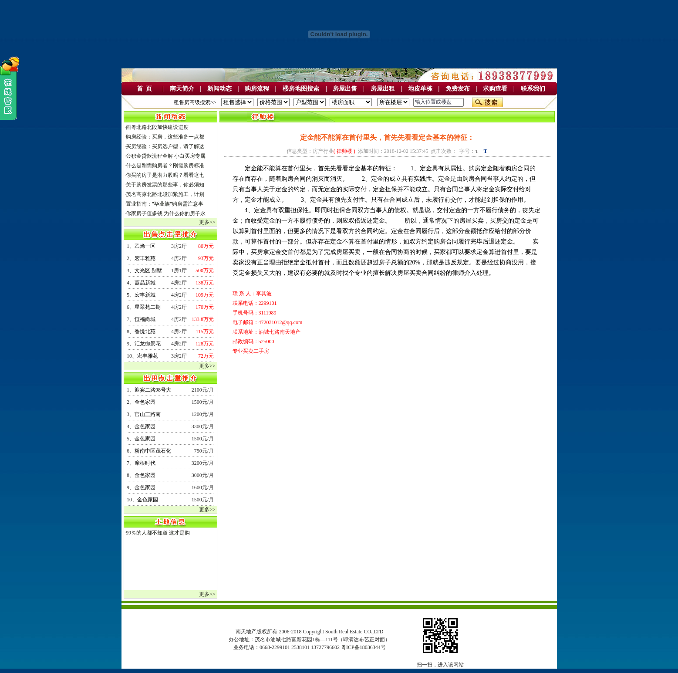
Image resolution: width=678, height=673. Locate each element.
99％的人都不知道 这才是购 (158, 533)
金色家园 (145, 402)
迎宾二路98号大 (153, 390)
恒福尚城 (145, 319)
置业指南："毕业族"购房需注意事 (164, 204)
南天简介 (182, 88)
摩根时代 (145, 463)
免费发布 (457, 88)
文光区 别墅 (148, 270)
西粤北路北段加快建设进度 (157, 127)
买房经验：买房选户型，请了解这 (165, 146)
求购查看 (495, 88)
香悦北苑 (145, 331)
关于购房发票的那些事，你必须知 (165, 185)
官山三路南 (148, 414)
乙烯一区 (145, 246)
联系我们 (533, 88)
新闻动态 (219, 88)
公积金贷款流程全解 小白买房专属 (166, 156)
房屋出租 (383, 88)
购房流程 (257, 88)
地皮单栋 (420, 88)
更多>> (207, 222)
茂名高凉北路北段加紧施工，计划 (165, 194)
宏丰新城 (145, 295)
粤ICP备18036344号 (363, 647)
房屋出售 (345, 88)
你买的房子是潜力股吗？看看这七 (165, 175)
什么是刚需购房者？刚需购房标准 (165, 165)
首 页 (144, 88)
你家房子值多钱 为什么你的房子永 (166, 213)
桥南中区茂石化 (153, 451)
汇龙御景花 (148, 344)
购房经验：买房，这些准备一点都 (165, 137)
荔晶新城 (145, 283)
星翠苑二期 (148, 307)
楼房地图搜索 (301, 88)
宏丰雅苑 (145, 258)
